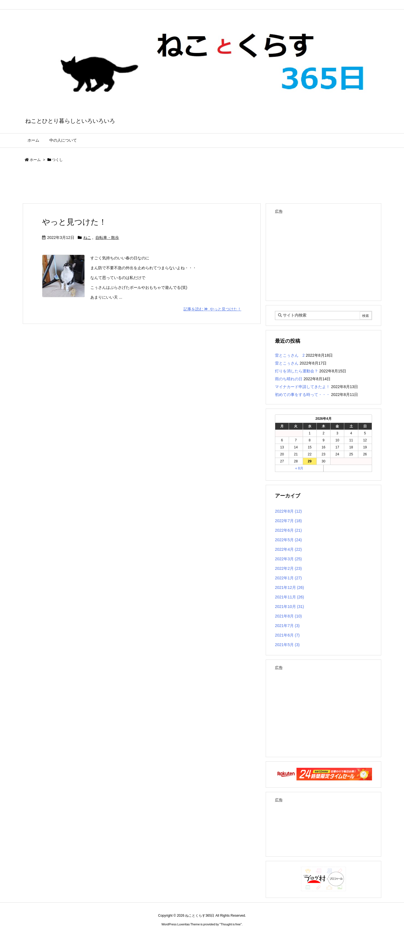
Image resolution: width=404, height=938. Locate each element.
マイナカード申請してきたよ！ (302, 386)
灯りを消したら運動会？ (296, 371)
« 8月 (299, 468)
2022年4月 (288, 549)
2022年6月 (288, 530)
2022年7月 (288, 520)
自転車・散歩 (107, 237)
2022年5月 (288, 540)
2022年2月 (288, 568)
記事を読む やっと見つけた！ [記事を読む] (212, 309)
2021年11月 (289, 597)
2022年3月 (288, 559)
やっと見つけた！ (74, 222)
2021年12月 (289, 587)
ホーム (35, 160)
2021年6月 (287, 635)
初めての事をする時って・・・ (302, 394)
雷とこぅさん (287, 363)
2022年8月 (288, 511)
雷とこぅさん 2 (290, 355)
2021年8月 (288, 616)
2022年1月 (288, 578)
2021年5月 (287, 644)
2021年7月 (287, 625)
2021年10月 (289, 606)
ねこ (87, 237)
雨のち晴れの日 (288, 379)
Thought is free (230, 924)
